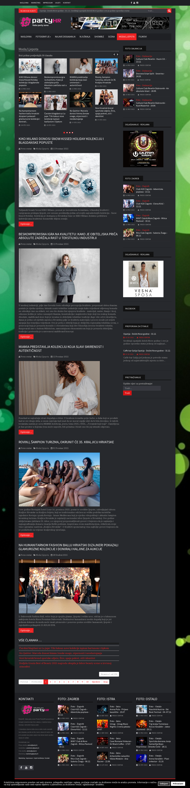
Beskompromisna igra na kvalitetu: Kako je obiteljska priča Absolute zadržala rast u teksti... (55, 82)
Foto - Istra (115, 706)
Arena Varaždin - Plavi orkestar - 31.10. (159, 760)
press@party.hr (32, 745)
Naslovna (24, 2)
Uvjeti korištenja (39, 758)
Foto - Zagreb (142, 186)
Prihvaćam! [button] (178, 784)
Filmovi (143, 36)
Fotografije (43, 36)
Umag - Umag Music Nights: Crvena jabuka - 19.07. (114, 727)
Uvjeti (57, 2)
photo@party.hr (32, 751)
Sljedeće (96, 682)
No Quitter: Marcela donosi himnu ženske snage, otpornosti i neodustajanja (79, 114)
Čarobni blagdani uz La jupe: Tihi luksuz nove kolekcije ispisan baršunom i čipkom (54, 117)
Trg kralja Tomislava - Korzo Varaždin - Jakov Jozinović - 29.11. (153, 727)
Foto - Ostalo (155, 706)
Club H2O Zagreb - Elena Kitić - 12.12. (150, 205)
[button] (64, 132)
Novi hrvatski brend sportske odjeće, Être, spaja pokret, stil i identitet (105, 112)
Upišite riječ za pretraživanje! (137, 383)
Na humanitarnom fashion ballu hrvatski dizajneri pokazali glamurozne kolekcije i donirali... (29, 116)
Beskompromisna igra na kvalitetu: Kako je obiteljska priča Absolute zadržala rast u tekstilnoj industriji (68, 236)
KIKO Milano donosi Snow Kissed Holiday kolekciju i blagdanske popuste (29, 81)
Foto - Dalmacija (144, 56)
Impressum (48, 2)
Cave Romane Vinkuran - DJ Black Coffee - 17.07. (121, 742)
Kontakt (67, 2)
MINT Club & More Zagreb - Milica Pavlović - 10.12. (151, 219)
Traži (169, 11)
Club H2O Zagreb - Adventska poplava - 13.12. (149, 190)
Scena (111, 36)
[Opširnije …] (26, 224)
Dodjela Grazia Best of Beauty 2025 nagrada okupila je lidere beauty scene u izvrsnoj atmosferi (65, 665)
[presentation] (114, 54)
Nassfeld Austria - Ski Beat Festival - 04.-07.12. (160, 710)
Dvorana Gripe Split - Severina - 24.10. (150, 75)
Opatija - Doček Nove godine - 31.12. (139, 333)
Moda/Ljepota (126, 36)
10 (87, 682)
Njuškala (85, 36)
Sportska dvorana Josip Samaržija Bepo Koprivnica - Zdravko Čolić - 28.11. (153, 744)
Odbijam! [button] (164, 784)
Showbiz (99, 36)
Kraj (106, 682)
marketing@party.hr (32, 754)
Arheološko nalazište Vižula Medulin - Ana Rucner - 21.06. (113, 759)
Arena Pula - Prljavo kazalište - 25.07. (119, 710)
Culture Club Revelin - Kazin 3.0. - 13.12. (151, 60)
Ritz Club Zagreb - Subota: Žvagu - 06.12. (151, 234)
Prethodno (36, 682)
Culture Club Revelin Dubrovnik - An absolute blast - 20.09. (152, 89)
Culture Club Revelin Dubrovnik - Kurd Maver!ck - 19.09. (151, 104)
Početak (24, 682)
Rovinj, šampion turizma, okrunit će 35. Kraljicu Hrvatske (105, 80)
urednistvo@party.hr (32, 748)
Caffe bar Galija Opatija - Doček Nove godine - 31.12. (146, 350)
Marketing (35, 2)
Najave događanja (65, 36)
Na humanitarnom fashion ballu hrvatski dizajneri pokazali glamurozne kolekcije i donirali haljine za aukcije (68, 547)
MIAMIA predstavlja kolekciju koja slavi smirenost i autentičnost (79, 81)
